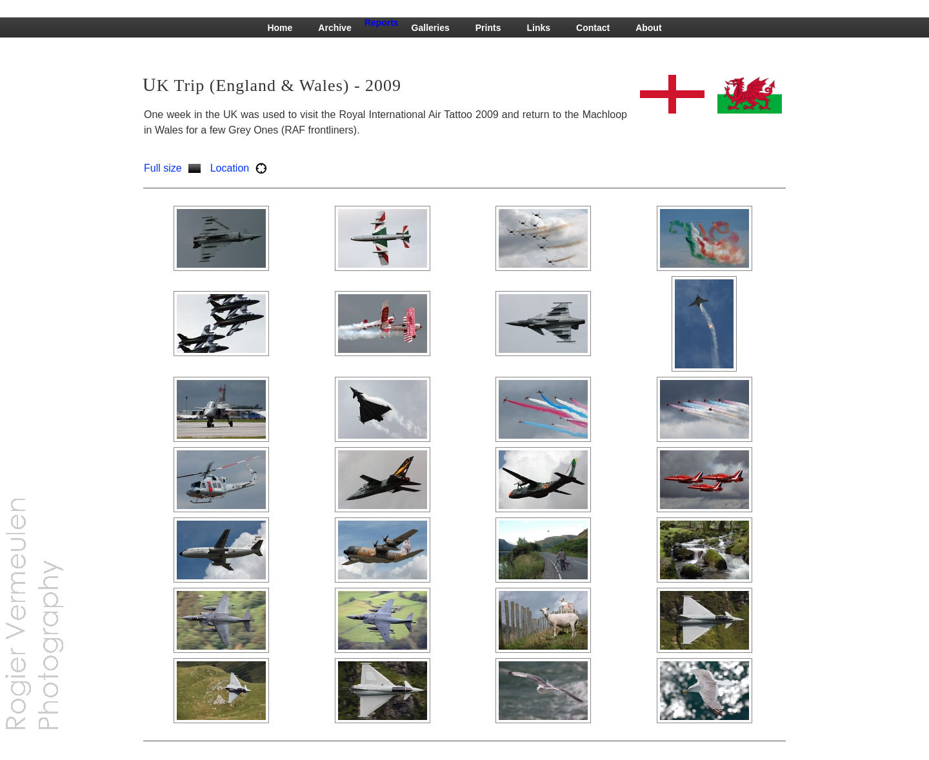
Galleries (431, 28)
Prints (488, 28)
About (648, 28)
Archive (334, 28)
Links (538, 28)
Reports (382, 22)
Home (279, 28)
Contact (593, 28)
